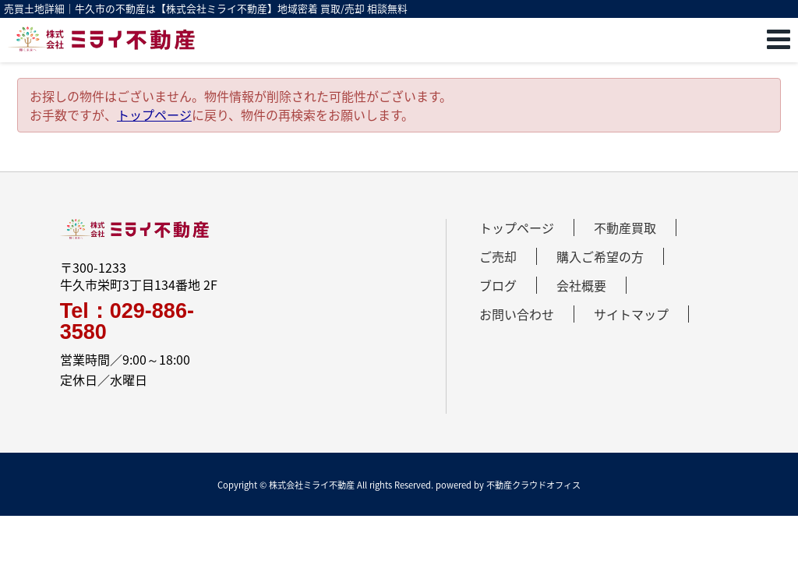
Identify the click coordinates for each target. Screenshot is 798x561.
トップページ (154, 114)
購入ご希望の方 (600, 256)
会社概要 (581, 285)
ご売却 (498, 256)
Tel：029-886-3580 (127, 322)
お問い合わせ (516, 314)
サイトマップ (631, 314)
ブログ (498, 285)
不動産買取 (625, 227)
